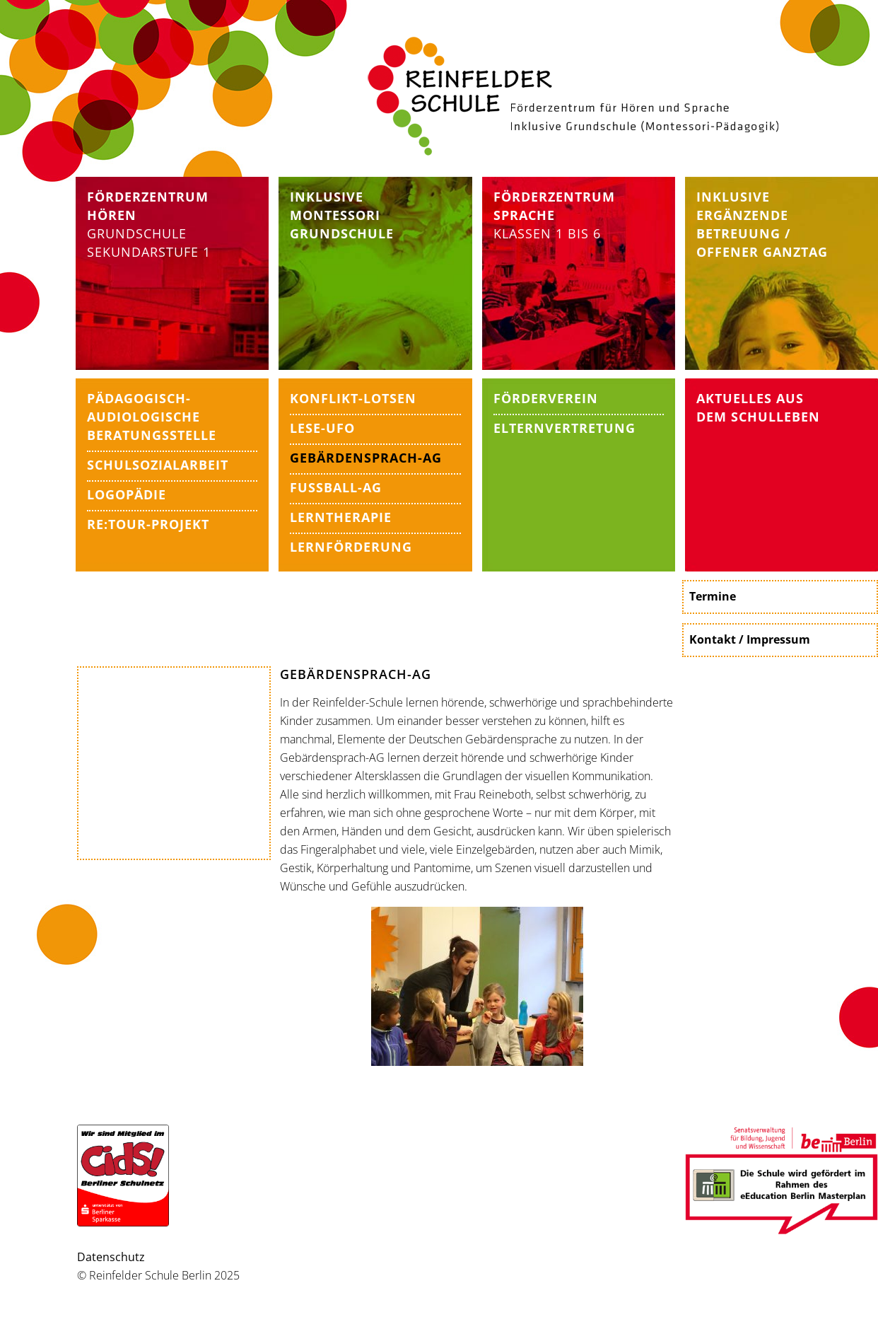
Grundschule (137, 233)
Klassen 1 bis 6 (554, 215)
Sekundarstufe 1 (149, 251)
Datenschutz (111, 1257)
